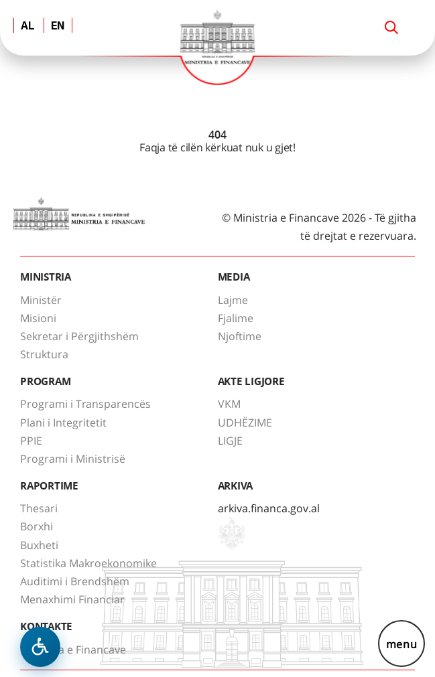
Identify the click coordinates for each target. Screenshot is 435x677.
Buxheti (39, 545)
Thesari (39, 508)
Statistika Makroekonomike (88, 563)
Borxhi (36, 526)
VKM (229, 403)
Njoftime (239, 336)
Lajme (233, 300)
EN (58, 26)
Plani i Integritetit (63, 422)
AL (27, 26)
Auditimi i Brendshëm (74, 581)
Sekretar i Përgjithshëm (79, 336)
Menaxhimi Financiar (72, 599)
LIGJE (230, 440)
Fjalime (235, 318)
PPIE (31, 440)
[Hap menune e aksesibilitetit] (40, 647)
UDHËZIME (245, 422)
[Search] (391, 27)
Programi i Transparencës (85, 403)
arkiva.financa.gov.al (269, 508)
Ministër (41, 300)
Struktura (44, 354)
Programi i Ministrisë (72, 458)
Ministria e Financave (73, 649)
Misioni (38, 318)
